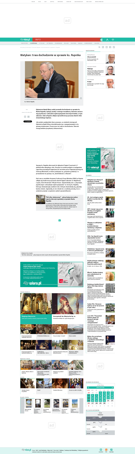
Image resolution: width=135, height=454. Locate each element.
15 (100, 398)
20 (93, 401)
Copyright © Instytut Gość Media (39, 452)
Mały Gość (89, 1)
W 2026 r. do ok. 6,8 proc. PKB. (94, 266)
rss (103, 47)
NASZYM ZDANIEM (90, 50)
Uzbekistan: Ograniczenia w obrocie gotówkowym (95, 249)
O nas (33, 450)
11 (112, 395)
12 (89, 398)
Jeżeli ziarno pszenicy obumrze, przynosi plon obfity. (34, 318)
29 (89, 393)
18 (112, 398)
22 (100, 401)
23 (104, 401)
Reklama (62, 450)
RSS (106, 449)
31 (96, 393)
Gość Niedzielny (79, 1)
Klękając (90, 69)
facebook (110, 47)
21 (96, 401)
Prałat (89, 82)
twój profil (107, 39)
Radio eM (69, 1)
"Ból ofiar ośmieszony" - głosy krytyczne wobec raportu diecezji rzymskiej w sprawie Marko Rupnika (62, 199)
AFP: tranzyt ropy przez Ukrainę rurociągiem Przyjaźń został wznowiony (95, 211)
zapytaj (52, 1)
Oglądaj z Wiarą (24, 397)
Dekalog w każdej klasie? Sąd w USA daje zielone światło (95, 286)
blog (39, 1)
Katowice (100, 415)
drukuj (28, 117)
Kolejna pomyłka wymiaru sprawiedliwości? (93, 230)
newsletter (107, 47)
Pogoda (100, 413)
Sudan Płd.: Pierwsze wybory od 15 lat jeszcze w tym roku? (95, 305)
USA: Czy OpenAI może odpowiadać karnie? (95, 237)
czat (45, 1)
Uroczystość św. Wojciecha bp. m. (64, 316)
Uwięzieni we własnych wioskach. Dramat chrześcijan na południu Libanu (95, 182)
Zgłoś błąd (111, 449)
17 (108, 398)
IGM (37, 450)
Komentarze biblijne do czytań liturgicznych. (63, 318)
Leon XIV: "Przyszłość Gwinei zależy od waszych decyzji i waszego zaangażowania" (94, 319)
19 (89, 401)
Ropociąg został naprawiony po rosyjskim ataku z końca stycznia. (95, 217)
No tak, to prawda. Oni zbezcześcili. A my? (92, 59)
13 (93, 398)
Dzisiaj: (100, 385)
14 (96, 398)
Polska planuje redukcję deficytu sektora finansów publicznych (95, 262)
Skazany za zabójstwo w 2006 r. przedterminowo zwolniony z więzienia (94, 225)
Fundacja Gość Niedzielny (71, 450)
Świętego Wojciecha (28, 316)
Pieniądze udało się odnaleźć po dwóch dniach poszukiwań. (95, 278)
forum (33, 1)
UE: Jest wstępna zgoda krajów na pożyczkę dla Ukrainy (95, 198)
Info (38, 39)
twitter (114, 47)
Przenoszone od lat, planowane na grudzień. (95, 310)
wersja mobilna (99, 1)
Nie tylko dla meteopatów (92, 410)
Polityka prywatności (83, 450)
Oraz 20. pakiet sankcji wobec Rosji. (94, 203)
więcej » (34, 338)
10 (108, 395)
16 (104, 398)
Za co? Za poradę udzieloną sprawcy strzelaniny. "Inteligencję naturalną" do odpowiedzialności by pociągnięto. (95, 242)
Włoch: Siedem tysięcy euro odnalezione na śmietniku (95, 274)
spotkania (60, 1)
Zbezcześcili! (91, 57)
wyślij (25, 117)
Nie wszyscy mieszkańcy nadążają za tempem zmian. (95, 253)
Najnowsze (89, 175)
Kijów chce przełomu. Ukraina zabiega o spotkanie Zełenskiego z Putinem (95, 339)
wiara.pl (26, 40)
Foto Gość (56, 450)
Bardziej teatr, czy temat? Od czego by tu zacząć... (95, 84)
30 (93, 393)
